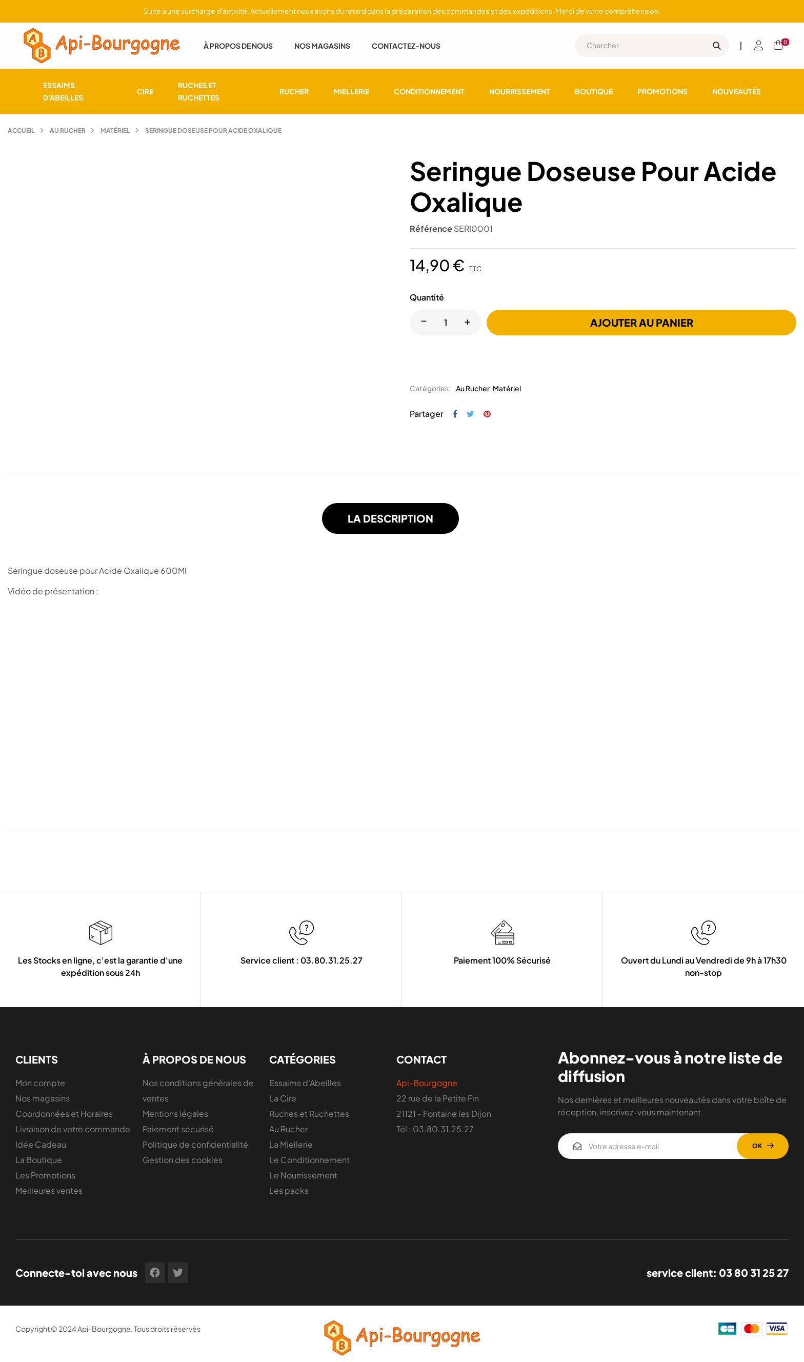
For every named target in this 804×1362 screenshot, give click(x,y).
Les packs (289, 1190)
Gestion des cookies (183, 1159)
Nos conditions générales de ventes (198, 1090)
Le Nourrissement (303, 1175)
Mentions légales (175, 1113)
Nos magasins (42, 1098)
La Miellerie (291, 1144)
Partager (455, 414)
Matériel (507, 388)
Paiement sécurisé (178, 1129)
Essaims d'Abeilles (305, 1082)
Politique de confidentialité (195, 1144)
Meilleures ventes (49, 1190)
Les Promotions (45, 1175)
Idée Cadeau (40, 1144)
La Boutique (38, 1159)
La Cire (282, 1098)
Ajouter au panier (641, 322)
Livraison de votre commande (72, 1129)
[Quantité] (445, 322)
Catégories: (430, 388)
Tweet (470, 414)
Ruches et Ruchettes (309, 1113)
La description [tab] (390, 518)
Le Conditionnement (309, 1159)
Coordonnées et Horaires (64, 1113)
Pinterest (487, 414)
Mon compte (40, 1082)
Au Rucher (473, 388)
